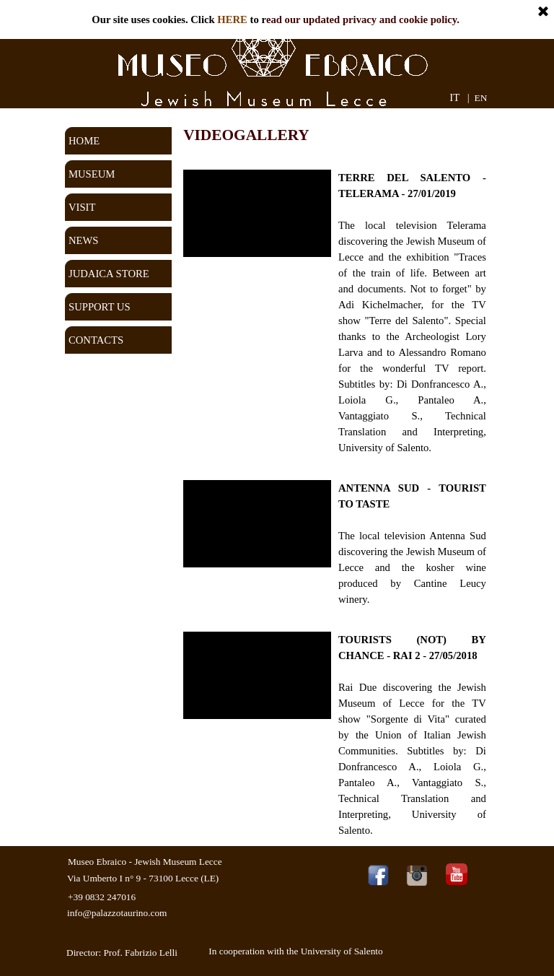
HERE (232, 19)
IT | (459, 97)
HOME (84, 141)
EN (481, 97)
